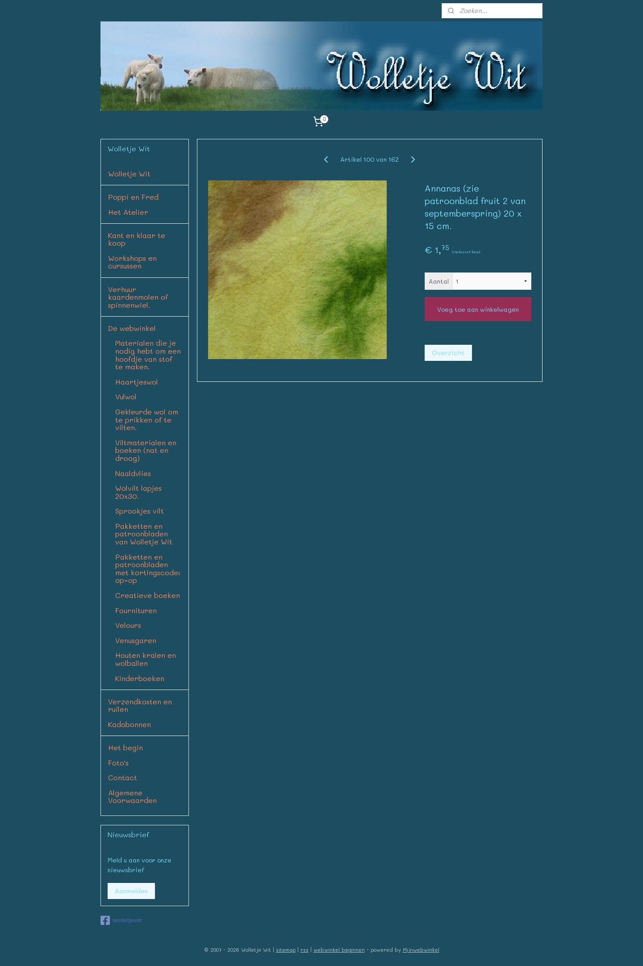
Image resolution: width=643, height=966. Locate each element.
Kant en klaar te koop (136, 239)
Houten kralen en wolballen (145, 659)
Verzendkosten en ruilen (140, 705)
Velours (128, 625)
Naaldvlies (133, 473)
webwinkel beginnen (339, 949)
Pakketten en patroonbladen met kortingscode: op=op (147, 568)
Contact (122, 777)
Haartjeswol (136, 381)
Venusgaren (135, 640)
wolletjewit (121, 920)
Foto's (118, 762)
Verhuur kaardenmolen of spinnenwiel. (138, 296)
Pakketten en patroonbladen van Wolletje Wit (143, 533)
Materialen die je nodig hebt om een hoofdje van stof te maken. (148, 354)
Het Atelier (128, 212)
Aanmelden (131, 891)
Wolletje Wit (129, 173)
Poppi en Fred (133, 196)
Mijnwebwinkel (421, 949)
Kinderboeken (139, 678)
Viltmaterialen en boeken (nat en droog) (145, 450)
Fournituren (136, 610)
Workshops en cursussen (132, 262)
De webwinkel (132, 328)
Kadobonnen (129, 724)
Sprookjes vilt (139, 510)
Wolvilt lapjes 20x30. (138, 492)
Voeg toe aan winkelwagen (478, 309)
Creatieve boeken (147, 595)
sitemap (286, 949)
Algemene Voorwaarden (132, 796)
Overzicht (448, 352)
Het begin (125, 747)
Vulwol (126, 396)
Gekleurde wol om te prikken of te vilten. (146, 419)
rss (305, 949)
